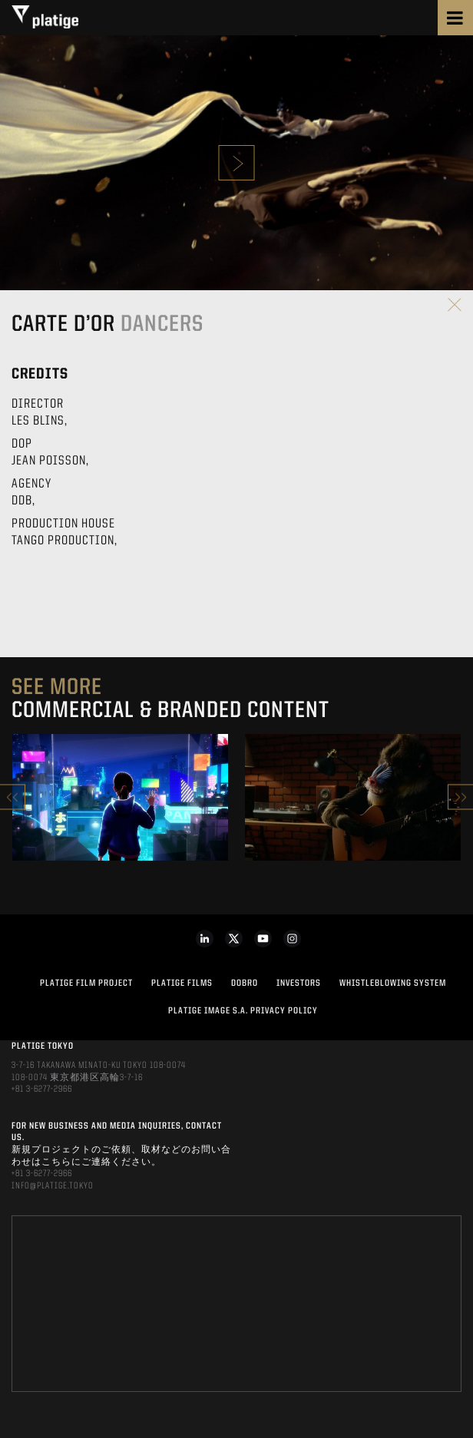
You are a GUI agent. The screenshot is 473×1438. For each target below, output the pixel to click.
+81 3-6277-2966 (42, 1089)
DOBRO (244, 983)
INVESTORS (298, 983)
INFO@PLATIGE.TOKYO (53, 1186)
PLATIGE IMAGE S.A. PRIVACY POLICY (243, 1011)
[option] (120, 797)
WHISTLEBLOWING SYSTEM (392, 983)
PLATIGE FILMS (182, 983)
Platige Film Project (86, 983)
